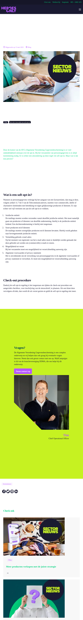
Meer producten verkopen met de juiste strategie (31, 566)
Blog (29, 47)
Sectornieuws (7, 484)
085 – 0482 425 (76, 2)
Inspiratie (65, 2)
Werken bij (56, 2)
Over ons (47, 2)
